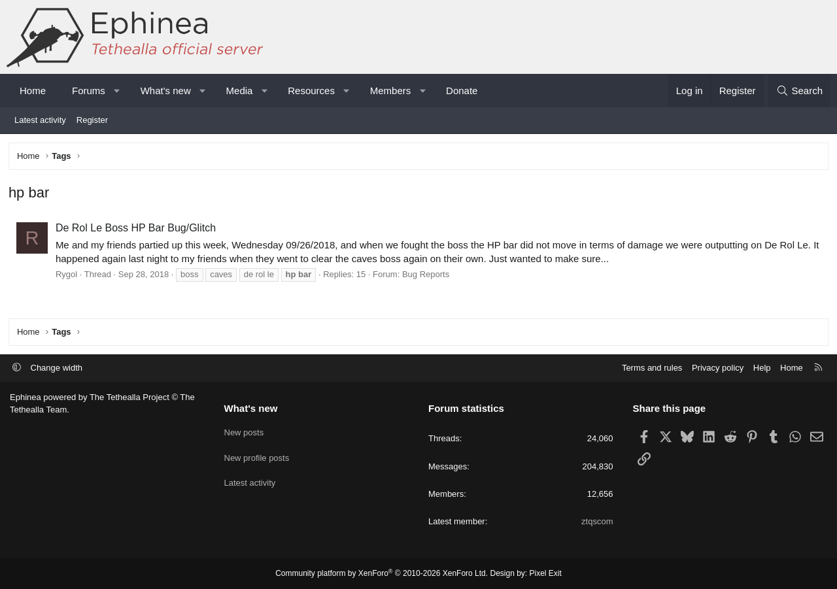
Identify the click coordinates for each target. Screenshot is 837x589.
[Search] (799, 90)
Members (390, 90)
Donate (461, 90)
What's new (166, 90)
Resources (311, 90)
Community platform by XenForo (381, 573)
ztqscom (597, 521)
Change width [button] (57, 368)
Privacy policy (717, 368)
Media (239, 90)
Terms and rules (652, 368)
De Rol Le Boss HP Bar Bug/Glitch (137, 229)
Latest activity (40, 120)
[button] (117, 90)
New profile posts (257, 455)
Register (92, 120)
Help (762, 368)
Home (33, 90)
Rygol (67, 275)
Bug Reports (427, 275)
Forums (88, 90)
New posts (244, 430)
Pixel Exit (546, 573)
